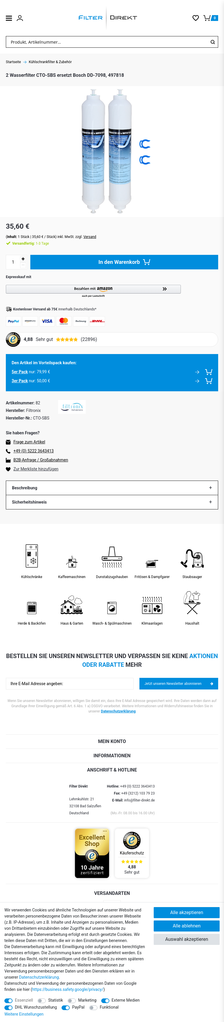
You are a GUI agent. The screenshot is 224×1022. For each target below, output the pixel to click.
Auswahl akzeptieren (186, 939)
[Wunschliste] (197, 18)
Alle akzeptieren (186, 912)
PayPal (78, 1007)
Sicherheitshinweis (29, 502)
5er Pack (20, 371)
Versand (89, 237)
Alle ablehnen (187, 926)
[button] (112, 291)
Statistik (55, 1000)
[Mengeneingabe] (13, 262)
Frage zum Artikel (29, 442)
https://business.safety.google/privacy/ (67, 989)
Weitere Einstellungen (23, 1014)
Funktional (109, 1007)
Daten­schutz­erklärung (39, 977)
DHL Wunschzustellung (36, 1007)
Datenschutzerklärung (118, 711)
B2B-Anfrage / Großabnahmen (40, 460)
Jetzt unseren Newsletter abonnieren (178, 684)
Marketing (87, 1000)
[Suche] (212, 41)
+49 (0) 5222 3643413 (33, 451)
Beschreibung (24, 488)
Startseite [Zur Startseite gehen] (13, 62)
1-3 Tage (30, 243)
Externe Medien (126, 1000)
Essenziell (24, 1000)
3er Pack (20, 380)
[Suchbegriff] (106, 41)
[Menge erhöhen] (23, 259)
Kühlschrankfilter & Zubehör (50, 62)
